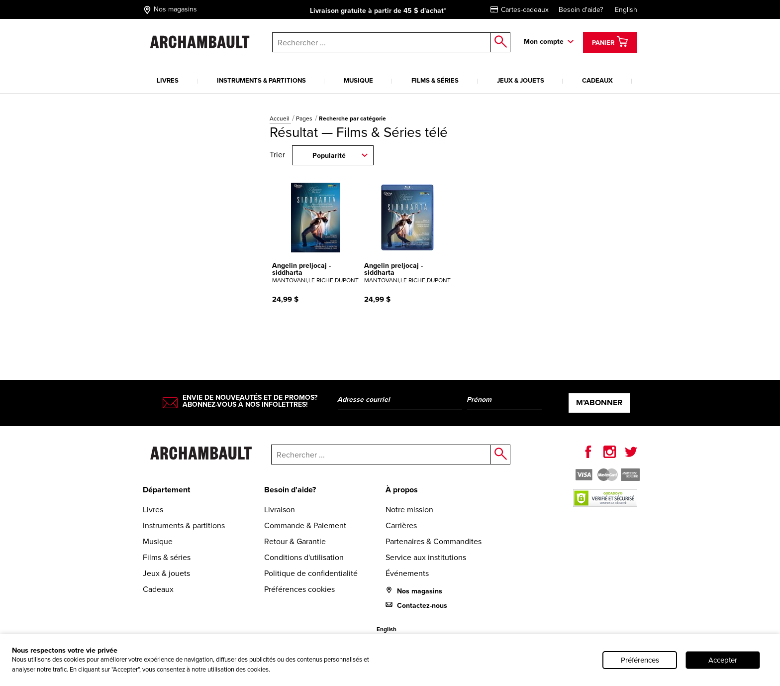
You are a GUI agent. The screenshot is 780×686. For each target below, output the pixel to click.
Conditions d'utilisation (304, 557)
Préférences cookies (299, 589)
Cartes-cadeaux (519, 9)
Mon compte (544, 41)
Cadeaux (597, 80)
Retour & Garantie (295, 541)
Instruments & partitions (261, 80)
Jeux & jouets (520, 80)
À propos (402, 489)
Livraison (279, 509)
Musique (358, 80)
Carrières (401, 525)
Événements (407, 573)
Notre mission (409, 509)
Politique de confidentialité (311, 573)
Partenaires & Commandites (434, 541)
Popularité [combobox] (329, 155)
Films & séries (435, 80)
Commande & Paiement (305, 525)
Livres (168, 80)
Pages (305, 118)
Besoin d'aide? (581, 9)
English (626, 9)
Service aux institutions (426, 557)
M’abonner (599, 402)
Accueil (280, 118)
